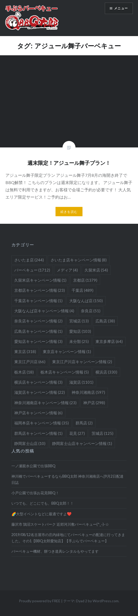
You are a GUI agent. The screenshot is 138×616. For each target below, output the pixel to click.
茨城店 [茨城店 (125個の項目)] (102, 433)
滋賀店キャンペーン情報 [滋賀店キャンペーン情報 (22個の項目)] (39, 392)
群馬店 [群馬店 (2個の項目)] (84, 423)
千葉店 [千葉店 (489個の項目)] (82, 290)
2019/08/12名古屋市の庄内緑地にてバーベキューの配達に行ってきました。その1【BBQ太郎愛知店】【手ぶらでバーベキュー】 (68, 537)
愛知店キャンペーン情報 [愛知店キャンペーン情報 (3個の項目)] (38, 341)
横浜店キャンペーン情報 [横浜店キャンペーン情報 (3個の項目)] (38, 382)
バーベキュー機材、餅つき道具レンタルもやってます (55, 551)
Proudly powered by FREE (39, 601)
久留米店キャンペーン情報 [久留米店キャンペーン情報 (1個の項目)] (40, 280)
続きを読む (69, 212)
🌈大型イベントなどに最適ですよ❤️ (41, 514)
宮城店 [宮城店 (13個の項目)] (79, 321)
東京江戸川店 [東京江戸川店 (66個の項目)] (29, 361)
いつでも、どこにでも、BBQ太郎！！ (42, 503)
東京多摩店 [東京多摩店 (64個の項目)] (109, 341)
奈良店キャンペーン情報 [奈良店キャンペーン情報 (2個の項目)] (38, 321)
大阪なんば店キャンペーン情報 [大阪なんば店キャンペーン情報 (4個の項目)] (44, 310)
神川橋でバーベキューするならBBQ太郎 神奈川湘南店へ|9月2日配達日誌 (67, 479)
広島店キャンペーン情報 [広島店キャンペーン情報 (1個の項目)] (38, 331)
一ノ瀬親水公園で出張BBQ (33, 466)
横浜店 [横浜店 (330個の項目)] (106, 372)
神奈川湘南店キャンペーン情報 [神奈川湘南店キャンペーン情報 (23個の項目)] (45, 402)
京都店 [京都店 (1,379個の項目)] (85, 280)
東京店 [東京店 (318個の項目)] (25, 351)
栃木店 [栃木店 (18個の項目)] (24, 372)
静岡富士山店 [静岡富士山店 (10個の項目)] (29, 443)
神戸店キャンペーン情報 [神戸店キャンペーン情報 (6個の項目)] (38, 412)
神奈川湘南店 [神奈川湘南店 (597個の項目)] (88, 392)
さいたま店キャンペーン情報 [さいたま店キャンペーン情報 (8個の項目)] (79, 260)
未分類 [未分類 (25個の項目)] (79, 341)
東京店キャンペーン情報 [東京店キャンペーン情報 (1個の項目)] (67, 351)
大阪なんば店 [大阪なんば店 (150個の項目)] (86, 300)
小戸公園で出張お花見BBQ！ (35, 493)
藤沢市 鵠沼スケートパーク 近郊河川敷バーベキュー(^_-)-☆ (60, 524)
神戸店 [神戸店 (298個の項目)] (94, 402)
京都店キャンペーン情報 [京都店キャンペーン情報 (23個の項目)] (39, 290)
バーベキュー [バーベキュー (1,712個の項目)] (32, 270)
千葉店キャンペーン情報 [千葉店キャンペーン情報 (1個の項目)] (38, 300)
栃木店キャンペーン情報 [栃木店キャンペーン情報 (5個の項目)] (64, 372)
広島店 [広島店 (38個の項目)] (105, 321)
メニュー (121, 8)
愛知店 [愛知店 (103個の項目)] (80, 331)
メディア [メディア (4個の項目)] (67, 270)
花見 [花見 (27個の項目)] (77, 433)
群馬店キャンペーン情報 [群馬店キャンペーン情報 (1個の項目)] (38, 433)
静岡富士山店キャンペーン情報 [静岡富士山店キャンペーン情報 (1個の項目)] (82, 443)
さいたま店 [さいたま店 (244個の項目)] (29, 260)
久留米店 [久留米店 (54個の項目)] (96, 270)
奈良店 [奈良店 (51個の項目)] (90, 310)
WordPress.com (106, 601)
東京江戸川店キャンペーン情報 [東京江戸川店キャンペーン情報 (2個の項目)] (82, 361)
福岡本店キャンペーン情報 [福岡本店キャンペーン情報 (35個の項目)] (41, 423)
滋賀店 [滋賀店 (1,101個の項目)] (81, 382)
